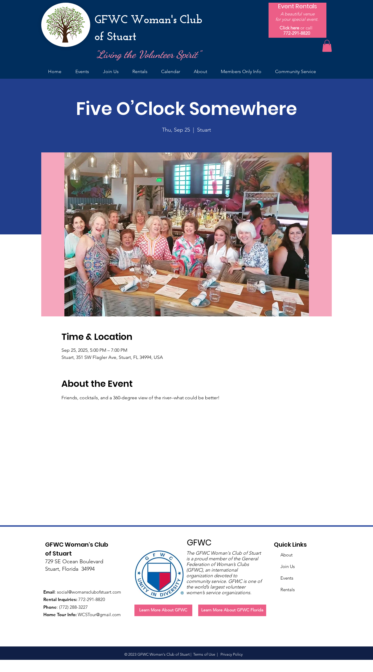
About (286, 555)
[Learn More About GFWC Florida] (232, 610)
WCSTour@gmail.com (99, 614)
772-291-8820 (296, 33)
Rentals (287, 589)
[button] (327, 46)
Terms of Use (204, 654)
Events (286, 578)
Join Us (287, 566)
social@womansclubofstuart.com (89, 592)
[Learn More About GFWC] (163, 610)
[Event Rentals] (297, 6)
